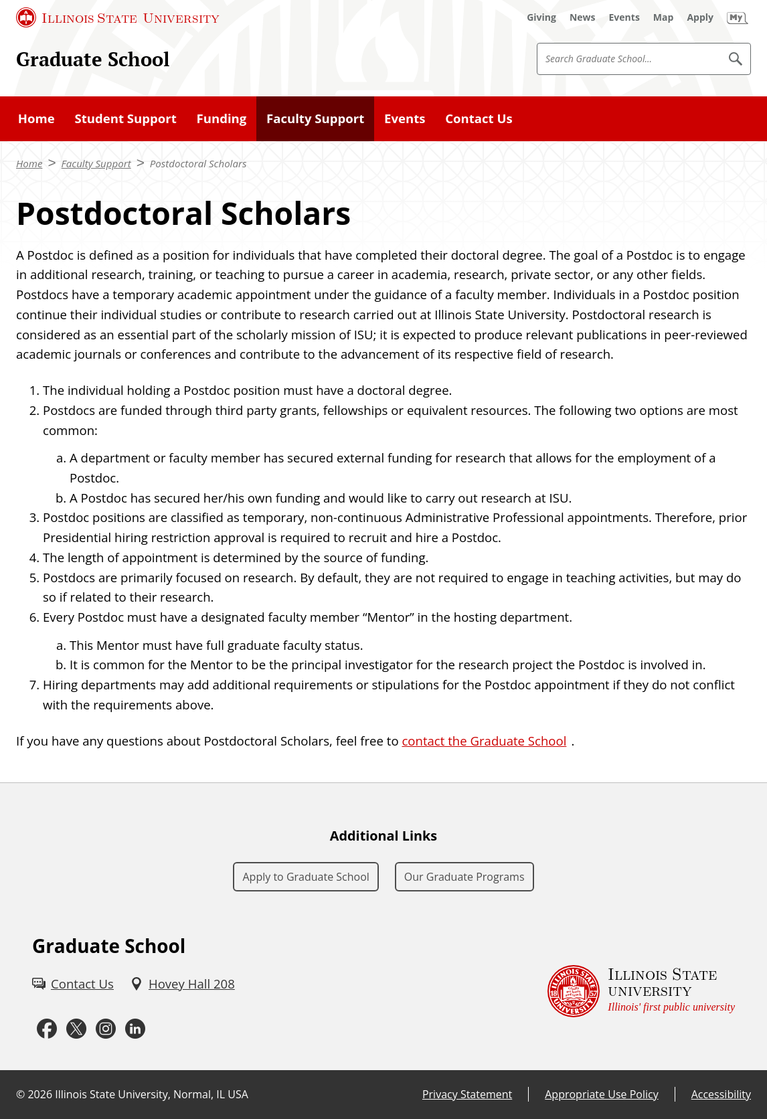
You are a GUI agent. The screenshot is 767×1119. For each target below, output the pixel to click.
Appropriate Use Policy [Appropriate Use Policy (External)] (601, 1094)
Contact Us (479, 118)
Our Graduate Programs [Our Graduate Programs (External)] (464, 876)
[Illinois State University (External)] (118, 17)
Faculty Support (315, 118)
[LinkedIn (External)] (135, 1029)
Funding (222, 118)
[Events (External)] (624, 17)
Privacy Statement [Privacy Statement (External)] (467, 1094)
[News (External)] (582, 17)
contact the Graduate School (484, 740)
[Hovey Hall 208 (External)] (182, 984)
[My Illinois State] (737, 17)
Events (404, 118)
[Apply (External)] (700, 17)
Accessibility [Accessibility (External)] (721, 1094)
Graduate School (93, 59)
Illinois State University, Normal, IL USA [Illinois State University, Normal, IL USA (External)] (151, 1094)
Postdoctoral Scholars (198, 163)
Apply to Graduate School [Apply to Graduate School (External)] (305, 876)
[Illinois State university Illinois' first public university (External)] (641, 991)
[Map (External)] (664, 17)
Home (36, 118)
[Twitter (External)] (76, 1029)
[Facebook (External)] (47, 1029)
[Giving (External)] (541, 17)
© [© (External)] (20, 1094)
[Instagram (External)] (105, 1029)
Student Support (126, 118)
